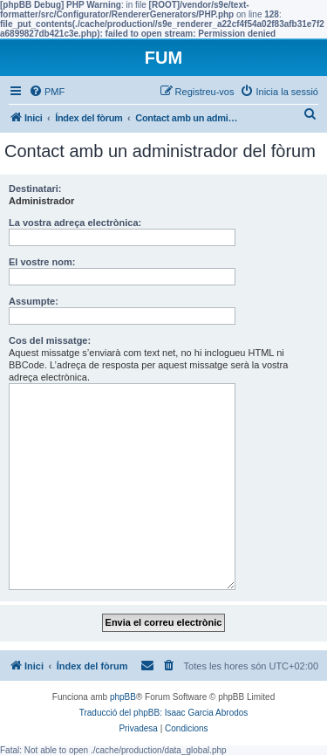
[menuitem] (47, 91)
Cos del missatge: (50, 340)
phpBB (123, 697)
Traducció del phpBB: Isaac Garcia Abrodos (164, 712)
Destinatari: (35, 188)
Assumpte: (33, 301)
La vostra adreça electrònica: (75, 222)
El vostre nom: (42, 262)
